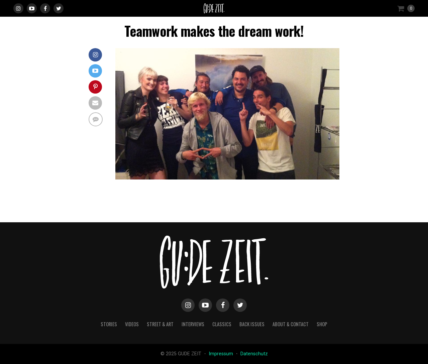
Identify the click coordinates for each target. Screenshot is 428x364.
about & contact (291, 324)
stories (109, 324)
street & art (160, 324)
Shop (322, 324)
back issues (251, 324)
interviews (193, 324)
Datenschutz (254, 354)
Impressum (221, 354)
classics (221, 324)
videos (132, 324)
